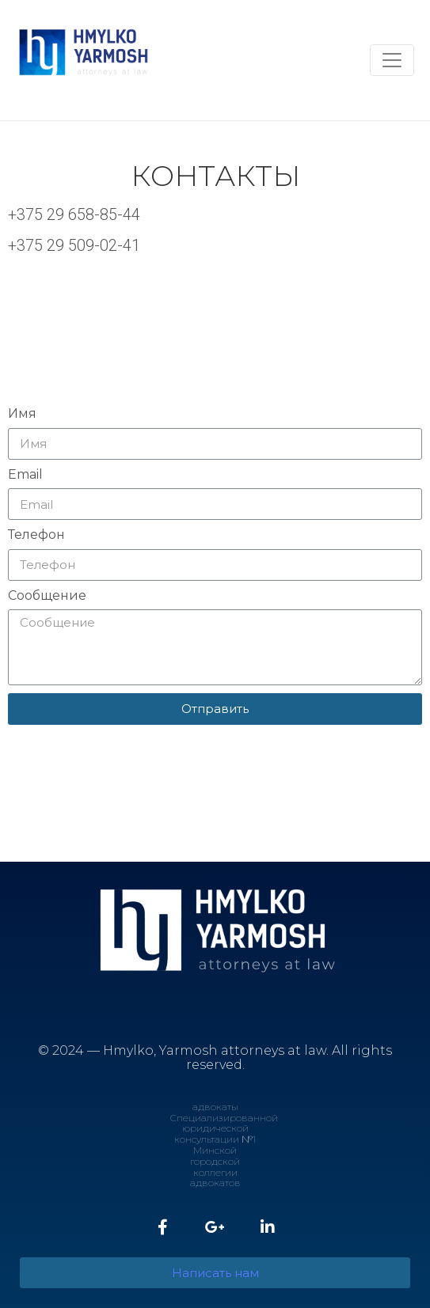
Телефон (36, 535)
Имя (22, 414)
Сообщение (47, 596)
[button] (215, 1272)
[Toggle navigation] (392, 60)
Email (25, 475)
